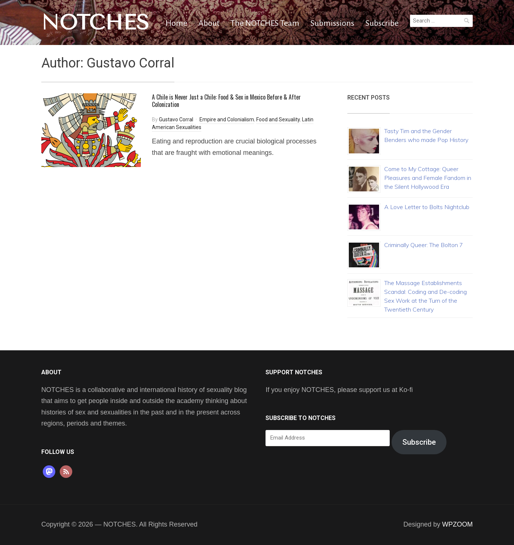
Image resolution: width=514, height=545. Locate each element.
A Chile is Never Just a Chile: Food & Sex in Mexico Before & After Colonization (226, 101)
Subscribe (382, 23)
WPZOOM (457, 524)
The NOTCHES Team (264, 23)
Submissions (332, 23)
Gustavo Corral (176, 119)
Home (176, 23)
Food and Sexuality (278, 119)
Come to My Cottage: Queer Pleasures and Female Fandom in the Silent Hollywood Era (427, 177)
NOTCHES (95, 22)
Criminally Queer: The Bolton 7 (423, 245)
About (208, 23)
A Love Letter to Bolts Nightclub (426, 207)
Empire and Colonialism (226, 119)
